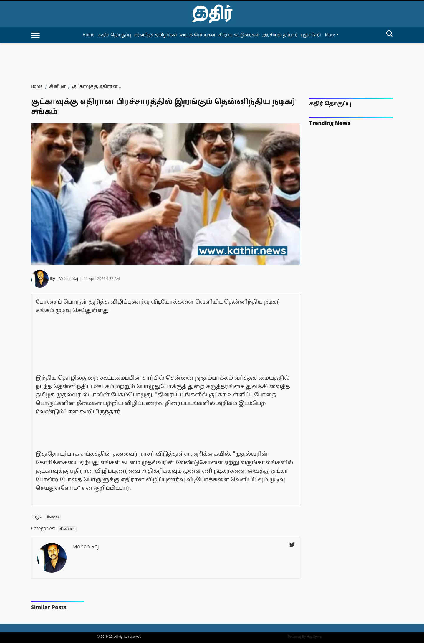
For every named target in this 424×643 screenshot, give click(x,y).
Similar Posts (48, 607)
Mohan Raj (68, 278)
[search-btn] (389, 34)
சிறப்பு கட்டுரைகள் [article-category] (239, 35)
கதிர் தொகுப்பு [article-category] (114, 35)
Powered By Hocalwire (305, 637)
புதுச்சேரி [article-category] (311, 35)
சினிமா (57, 86)
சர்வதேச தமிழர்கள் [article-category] (155, 35)
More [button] (330, 35)
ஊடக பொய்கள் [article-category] (198, 35)
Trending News (329, 123)
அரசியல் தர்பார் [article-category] (280, 35)
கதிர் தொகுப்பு (330, 104)
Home (89, 35)
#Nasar (53, 517)
